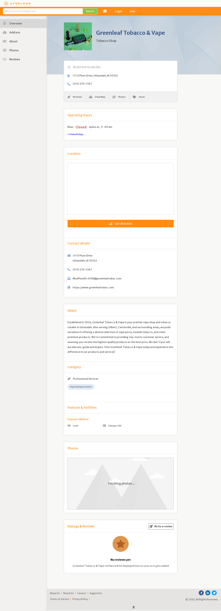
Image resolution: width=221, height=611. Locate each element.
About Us (55, 593)
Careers (81, 593)
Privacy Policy (80, 599)
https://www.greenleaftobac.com (93, 288)
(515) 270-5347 (82, 83)
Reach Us (68, 593)
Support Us (96, 593)
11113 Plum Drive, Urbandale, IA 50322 (95, 75)
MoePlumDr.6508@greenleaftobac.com (97, 279)
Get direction (120, 224)
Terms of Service (59, 599)
